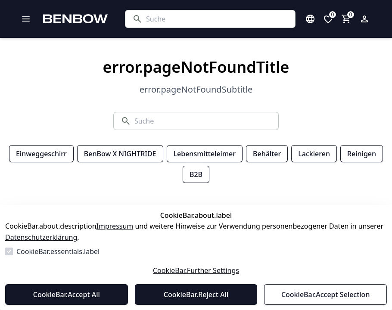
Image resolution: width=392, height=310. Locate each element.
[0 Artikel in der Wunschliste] (328, 19)
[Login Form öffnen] (364, 19)
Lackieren (314, 153)
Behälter (267, 153)
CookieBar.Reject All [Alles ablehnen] (196, 294)
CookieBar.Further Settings (196, 270)
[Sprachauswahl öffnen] (310, 19)
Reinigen (361, 153)
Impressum (115, 226)
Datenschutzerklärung (41, 237)
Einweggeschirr (41, 153)
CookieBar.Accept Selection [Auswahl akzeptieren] (325, 294)
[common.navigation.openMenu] (25, 19)
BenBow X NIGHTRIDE (120, 153)
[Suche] (217, 19)
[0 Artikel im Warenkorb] (346, 19)
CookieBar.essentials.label (58, 251)
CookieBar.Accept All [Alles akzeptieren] (66, 294)
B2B (196, 174)
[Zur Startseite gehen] (97, 19)
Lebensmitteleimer (205, 153)
